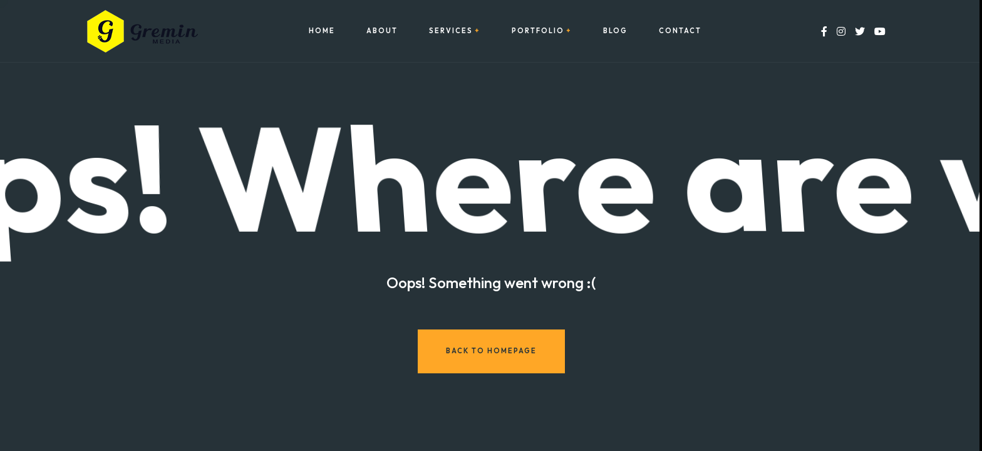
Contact (680, 31)
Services (451, 31)
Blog (615, 31)
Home (322, 31)
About (382, 31)
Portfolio (538, 31)
